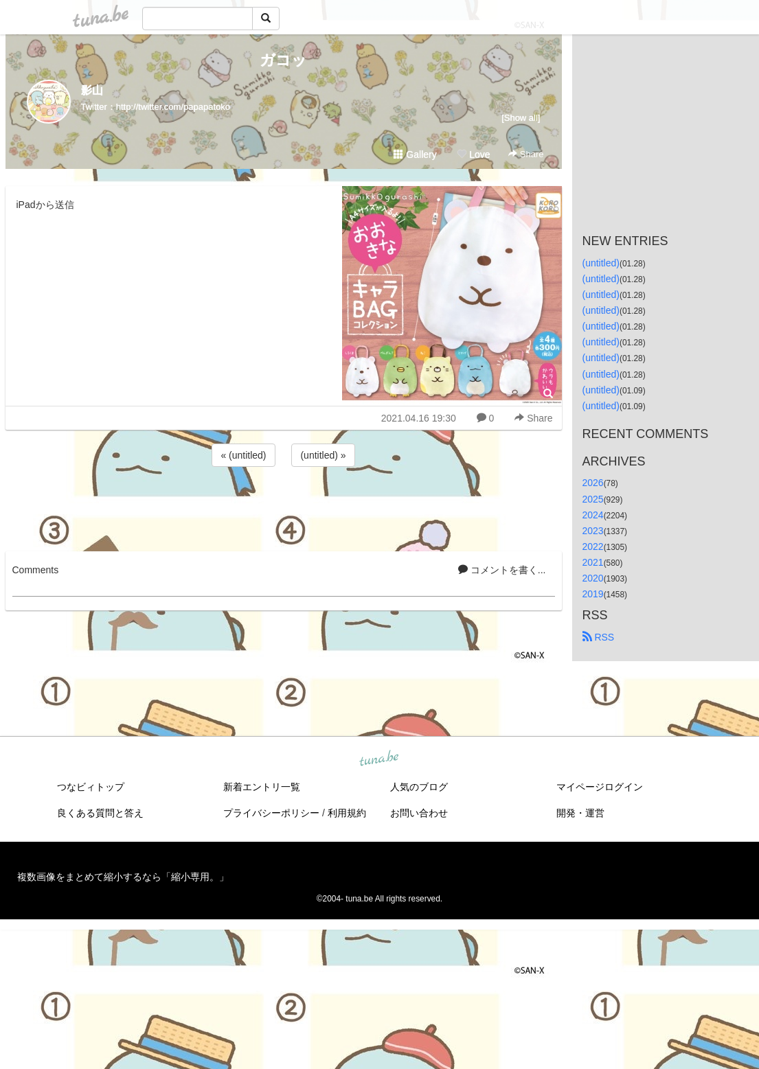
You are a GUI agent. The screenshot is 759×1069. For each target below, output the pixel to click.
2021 (593, 562)
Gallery (415, 154)
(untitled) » (322, 455)
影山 (92, 90)
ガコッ (283, 60)
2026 (593, 482)
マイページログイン (599, 786)
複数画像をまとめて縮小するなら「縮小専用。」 (123, 876)
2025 (593, 499)
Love (473, 154)
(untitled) (601, 262)
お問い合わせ (419, 812)
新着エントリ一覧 (261, 786)
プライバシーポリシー (271, 812)
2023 (593, 530)
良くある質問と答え (100, 812)
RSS (598, 637)
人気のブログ (419, 786)
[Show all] (520, 118)
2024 (593, 514)
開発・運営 (580, 812)
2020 (593, 578)
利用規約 (347, 812)
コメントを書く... (502, 569)
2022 (593, 546)
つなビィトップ (90, 786)
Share (525, 154)
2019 (593, 593)
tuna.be (379, 759)
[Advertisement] (283, 507)
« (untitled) (243, 455)
